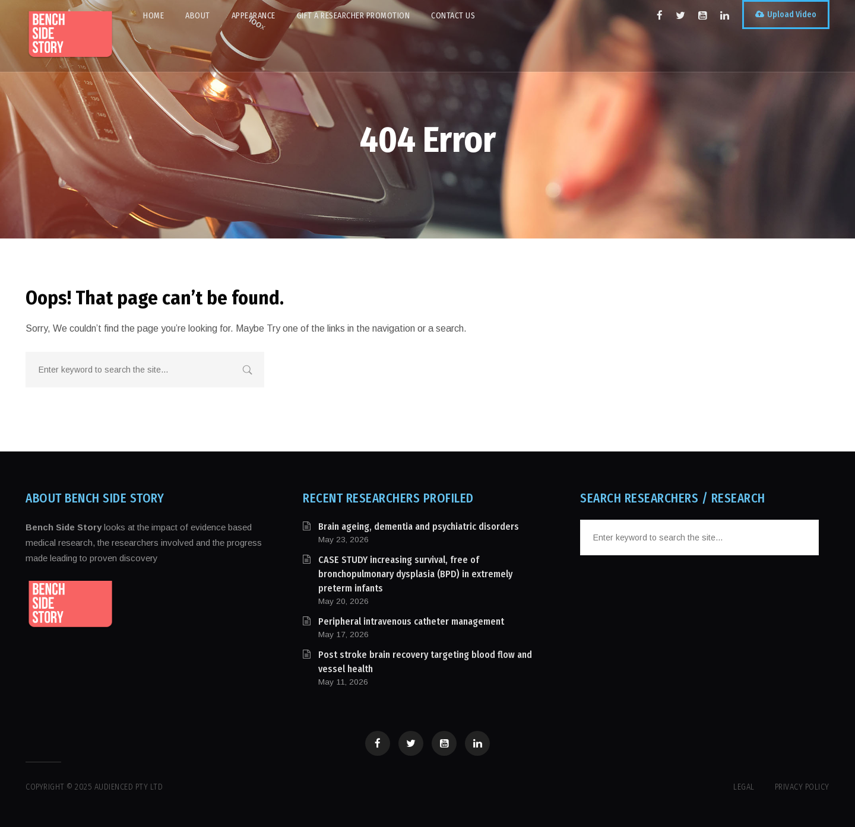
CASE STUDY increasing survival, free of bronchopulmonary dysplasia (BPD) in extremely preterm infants (415, 574)
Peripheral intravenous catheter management (411, 621)
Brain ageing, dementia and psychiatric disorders (418, 526)
